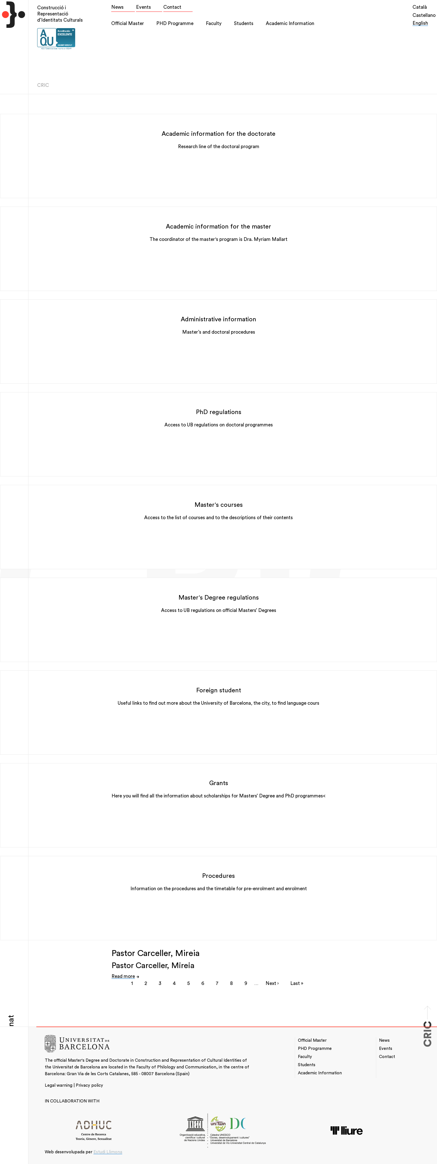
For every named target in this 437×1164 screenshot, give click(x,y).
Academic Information (290, 23)
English (420, 23)
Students (243, 23)
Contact (172, 7)
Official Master (127, 23)
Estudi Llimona (107, 1152)
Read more (123, 976)
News (117, 7)
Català (420, 7)
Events (143, 7)
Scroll (427, 1005)
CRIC (43, 85)
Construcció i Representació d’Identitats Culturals (60, 13)
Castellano (424, 15)
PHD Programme (174, 23)
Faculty (214, 23)
